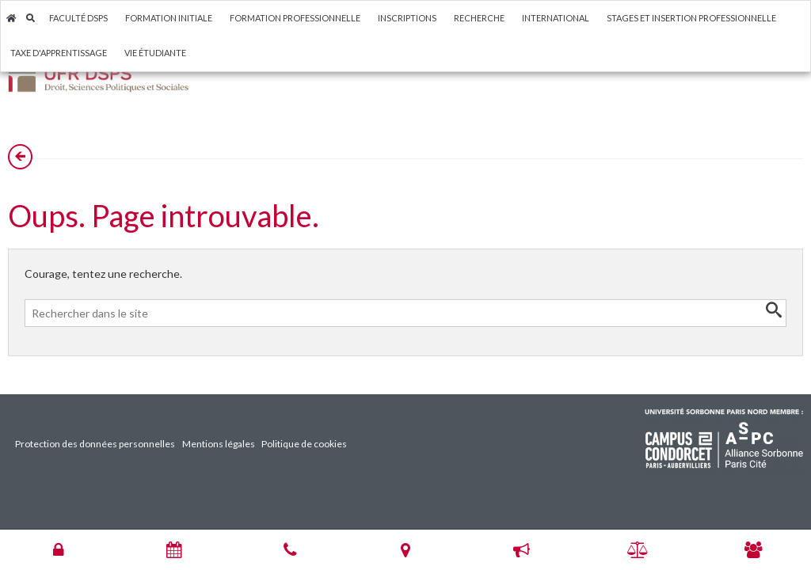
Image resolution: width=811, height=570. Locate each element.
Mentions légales (218, 444)
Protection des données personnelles (95, 444)
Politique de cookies (304, 444)
